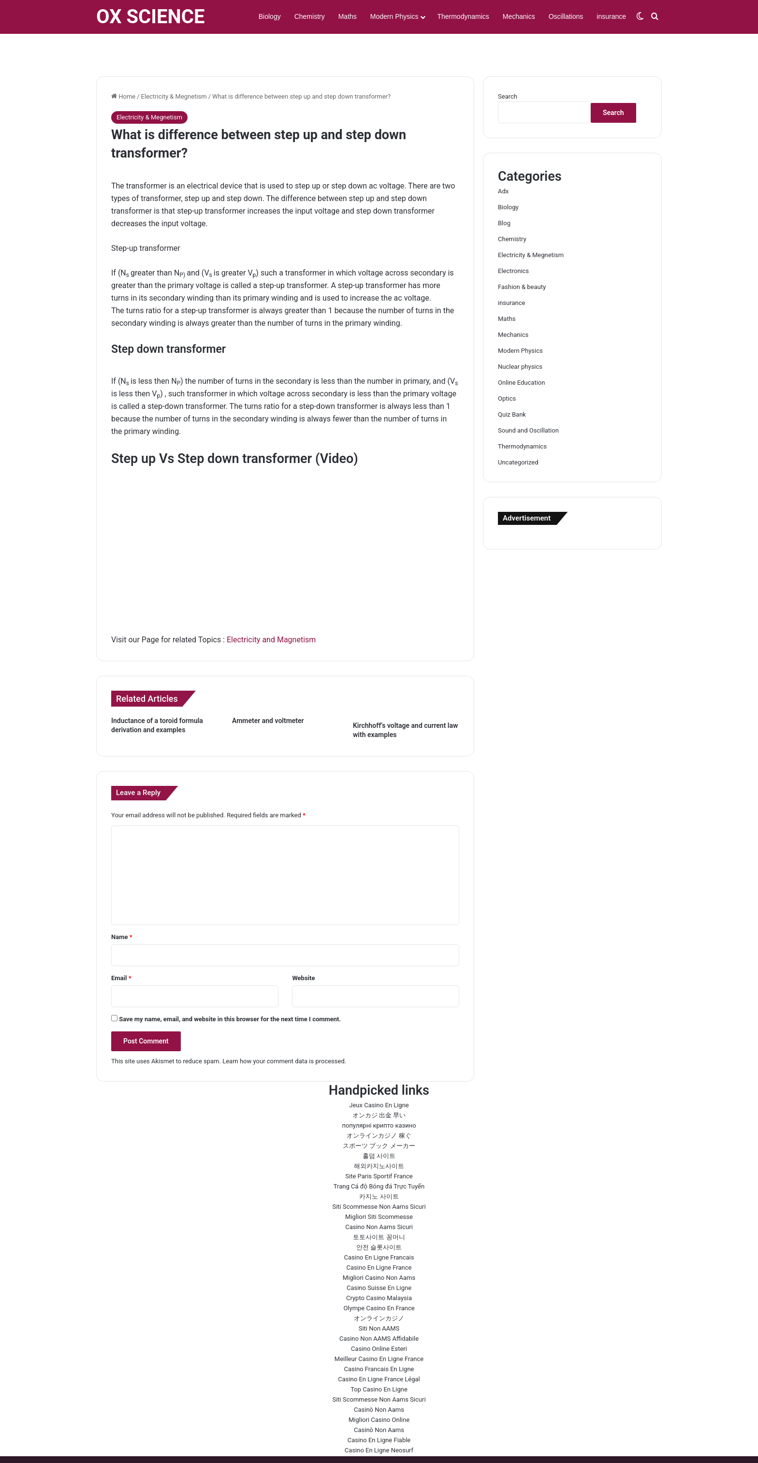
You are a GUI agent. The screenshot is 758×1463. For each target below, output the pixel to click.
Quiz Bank (512, 386)
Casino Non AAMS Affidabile (379, 1310)
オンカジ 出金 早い (379, 1087)
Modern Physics (394, 16)
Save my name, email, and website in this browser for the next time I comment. (230, 991)
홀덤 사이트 (379, 1127)
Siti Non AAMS (379, 1300)
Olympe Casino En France (378, 1280)
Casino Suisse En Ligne (379, 1259)
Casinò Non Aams (379, 1381)
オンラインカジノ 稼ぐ (379, 1107)
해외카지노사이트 (379, 1138)
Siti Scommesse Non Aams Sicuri (378, 1178)
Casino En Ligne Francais (379, 1229)
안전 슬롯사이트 (379, 1219)
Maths (347, 16)
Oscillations (566, 16)
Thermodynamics (463, 16)
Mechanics (519, 16)
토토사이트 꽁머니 (379, 1209)
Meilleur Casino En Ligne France (379, 1330)
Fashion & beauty (522, 258)
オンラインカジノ (379, 1290)
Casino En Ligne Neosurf (379, 1422)
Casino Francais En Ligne (379, 1341)
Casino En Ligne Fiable (379, 1412)
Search (507, 68)
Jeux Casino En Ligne (378, 1077)
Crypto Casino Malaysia (379, 1270)
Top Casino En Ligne (379, 1361)
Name (121, 909)
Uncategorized (518, 434)
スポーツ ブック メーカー (379, 1117)
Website (303, 950)
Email (121, 950)
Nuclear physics (520, 338)
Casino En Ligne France (379, 1239)
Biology (270, 16)
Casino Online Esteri (379, 1320)
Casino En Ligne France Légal (379, 1351)
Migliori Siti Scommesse (379, 1188)
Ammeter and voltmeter (268, 692)
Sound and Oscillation (528, 402)
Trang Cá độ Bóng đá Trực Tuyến (379, 1158)
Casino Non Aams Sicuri (379, 1198)
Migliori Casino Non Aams (379, 1249)
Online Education (521, 354)
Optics (507, 370)
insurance (611, 16)
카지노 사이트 (378, 1168)
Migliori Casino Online (379, 1391)
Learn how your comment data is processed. (284, 1033)
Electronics (513, 242)
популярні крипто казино (379, 1097)
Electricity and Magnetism (271, 611)
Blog (504, 195)
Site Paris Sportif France (378, 1148)
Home (123, 68)
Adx (503, 163)
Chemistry (309, 16)
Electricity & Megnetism (174, 68)
